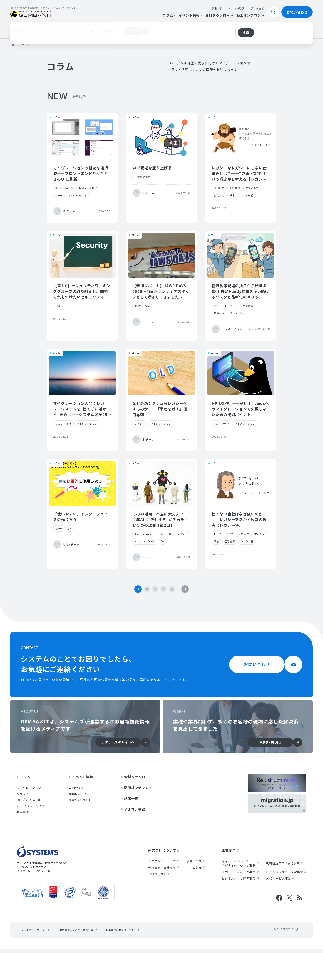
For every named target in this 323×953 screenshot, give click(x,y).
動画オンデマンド (250, 15)
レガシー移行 (63, 423)
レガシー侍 (247, 195)
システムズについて (163, 865)
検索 (275, 12)
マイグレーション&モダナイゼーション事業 (240, 867)
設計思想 (235, 188)
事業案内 (230, 854)
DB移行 (91, 31)
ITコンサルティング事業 (240, 876)
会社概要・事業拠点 (163, 872)
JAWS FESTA (142, 306)
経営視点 (229, 541)
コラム (169, 15)
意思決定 (243, 534)
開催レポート (78, 798)
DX (69, 528)
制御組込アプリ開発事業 (284, 868)
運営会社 (257, 8)
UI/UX (59, 195)
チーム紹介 (196, 872)
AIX (216, 423)
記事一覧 (217, 8)
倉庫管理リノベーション (228, 313)
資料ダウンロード (219, 15)
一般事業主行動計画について (121, 934)
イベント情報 (190, 15)
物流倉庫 (111, 31)
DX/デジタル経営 (28, 804)
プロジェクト (159, 878)
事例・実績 (196, 865)
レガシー (72, 31)
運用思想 (219, 188)
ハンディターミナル (225, 306)
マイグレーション (78, 195)
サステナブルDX (223, 534)
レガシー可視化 (88, 188)
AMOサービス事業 (280, 883)
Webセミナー (78, 792)
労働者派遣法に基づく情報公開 (77, 934)
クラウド (52, 31)
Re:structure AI (64, 188)
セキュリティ (63, 306)
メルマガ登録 (236, 8)
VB (37, 31)
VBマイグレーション (31, 810)
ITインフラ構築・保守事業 (286, 876)
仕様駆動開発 (142, 176)
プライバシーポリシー (35, 934)
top (13, 45)
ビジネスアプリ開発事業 (240, 883)
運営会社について (163, 854)
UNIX (226, 423)
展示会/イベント (80, 804)
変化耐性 (219, 195)
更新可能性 (252, 188)
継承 (232, 195)
